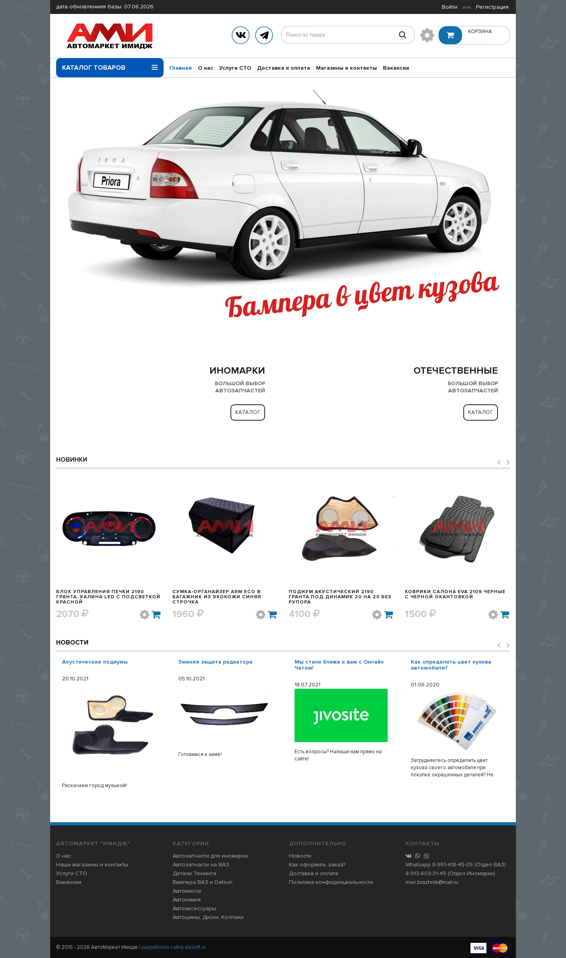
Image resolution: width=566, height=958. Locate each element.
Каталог (248, 412)
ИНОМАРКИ (237, 370)
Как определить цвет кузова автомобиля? (451, 664)
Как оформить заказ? (317, 864)
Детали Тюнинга (194, 873)
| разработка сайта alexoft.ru (172, 947)
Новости (72, 643)
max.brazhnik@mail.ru (432, 882)
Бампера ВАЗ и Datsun (202, 882)
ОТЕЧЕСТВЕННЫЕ (456, 370)
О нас (205, 68)
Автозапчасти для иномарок (210, 855)
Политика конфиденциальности (331, 882)
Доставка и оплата (283, 68)
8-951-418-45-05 (452, 864)
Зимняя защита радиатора (215, 661)
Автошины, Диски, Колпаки (208, 917)
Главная (181, 68)
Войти (449, 7)
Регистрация (492, 7)
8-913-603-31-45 (426, 873)
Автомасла (187, 890)
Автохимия (187, 899)
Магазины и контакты (346, 68)
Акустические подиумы (95, 661)
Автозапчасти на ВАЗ (201, 864)
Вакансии (396, 68)
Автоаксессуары (194, 908)
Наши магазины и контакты (92, 864)
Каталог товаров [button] (110, 65)
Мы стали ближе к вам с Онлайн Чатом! (339, 664)
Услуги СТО (235, 68)
